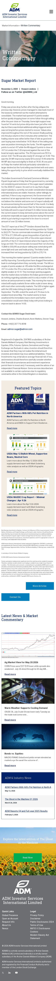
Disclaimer (35, 918)
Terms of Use (36, 925)
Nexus (5, 928)
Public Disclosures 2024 (42, 922)
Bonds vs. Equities (14, 753)
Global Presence (10, 915)
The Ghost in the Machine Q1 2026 (21, 799)
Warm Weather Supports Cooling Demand (26, 708)
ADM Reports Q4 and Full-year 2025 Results (26, 811)
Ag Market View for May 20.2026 (21, 662)
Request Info (8, 922)
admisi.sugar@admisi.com (19, 329)
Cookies (34, 931)
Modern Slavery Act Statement (39, 937)
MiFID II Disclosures (40, 928)
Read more (12, 428)
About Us (6, 925)
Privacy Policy (37, 915)
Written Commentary (30, 25)
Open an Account (10, 918)
